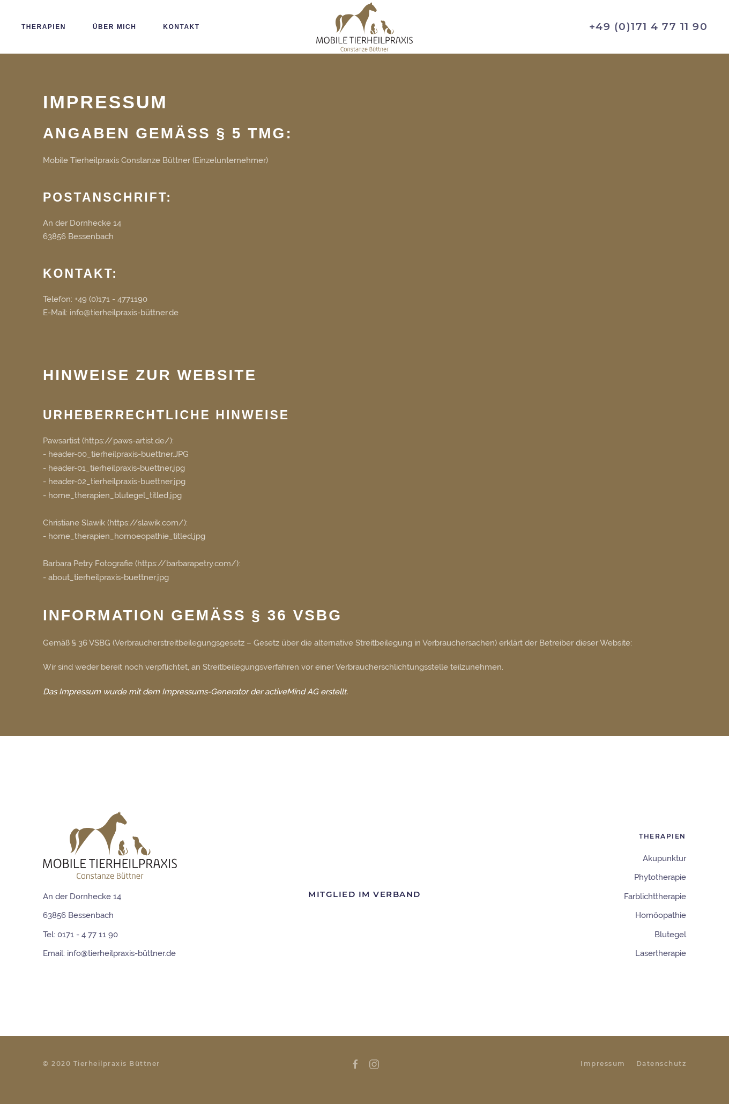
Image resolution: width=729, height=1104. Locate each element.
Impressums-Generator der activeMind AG (240, 692)
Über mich (115, 27)
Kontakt (181, 27)
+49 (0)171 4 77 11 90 (648, 26)
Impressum (603, 1063)
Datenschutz (661, 1063)
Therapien (43, 27)
